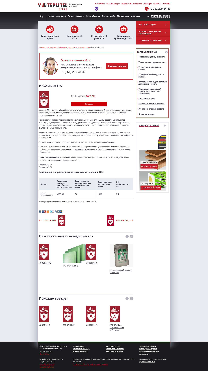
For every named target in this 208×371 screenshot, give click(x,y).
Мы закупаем (123, 16)
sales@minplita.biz (47, 367)
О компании (100, 4)
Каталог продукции (57, 16)
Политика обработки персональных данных (90, 364)
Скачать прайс (108, 16)
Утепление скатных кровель (151, 104)
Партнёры (148, 4)
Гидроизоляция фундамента (151, 57)
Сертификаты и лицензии (132, 4)
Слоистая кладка (146, 114)
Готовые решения (76, 16)
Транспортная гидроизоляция (152, 62)
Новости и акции (113, 4)
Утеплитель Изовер (114, 351)
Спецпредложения (149, 126)
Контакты (166, 4)
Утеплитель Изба (80, 351)
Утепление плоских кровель (151, 109)
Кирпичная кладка (146, 98)
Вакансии (157, 4)
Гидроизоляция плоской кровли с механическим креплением (149, 91)
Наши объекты (93, 16)
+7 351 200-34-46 (159, 8)
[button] (127, 236)
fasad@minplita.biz (47, 364)
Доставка (135, 16)
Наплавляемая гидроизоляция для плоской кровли (152, 83)
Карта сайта (44, 354)
